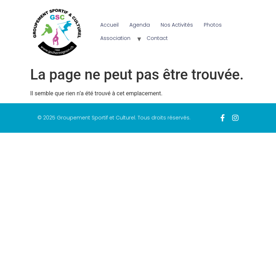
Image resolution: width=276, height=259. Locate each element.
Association (115, 38)
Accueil (109, 24)
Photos (213, 24)
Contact (157, 38)
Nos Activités (177, 24)
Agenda (139, 24)
